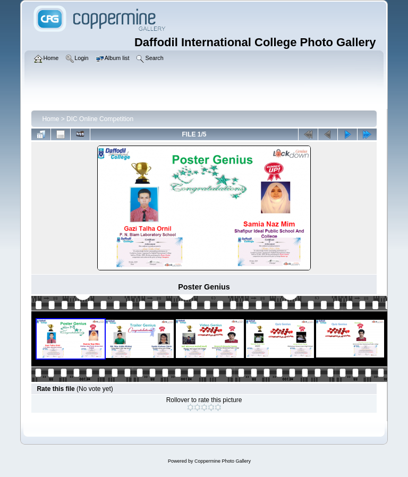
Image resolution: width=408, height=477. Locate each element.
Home (50, 119)
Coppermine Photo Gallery (222, 461)
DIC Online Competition (99, 119)
